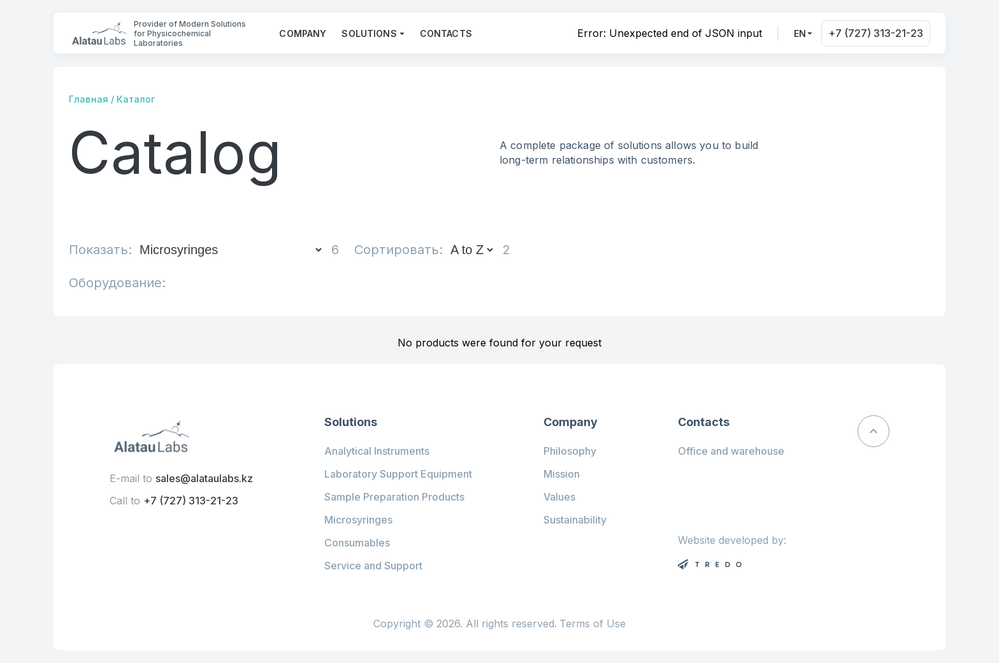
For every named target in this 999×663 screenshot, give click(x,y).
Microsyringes (358, 519)
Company (302, 33)
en (800, 33)
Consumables (357, 542)
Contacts (446, 33)
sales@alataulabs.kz (204, 478)
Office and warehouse (731, 451)
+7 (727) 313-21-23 (875, 33)
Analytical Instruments (376, 451)
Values (559, 496)
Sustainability (575, 519)
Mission (561, 473)
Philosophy (569, 451)
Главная (88, 99)
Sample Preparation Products (394, 496)
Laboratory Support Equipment (398, 473)
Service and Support (373, 565)
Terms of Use (592, 624)
